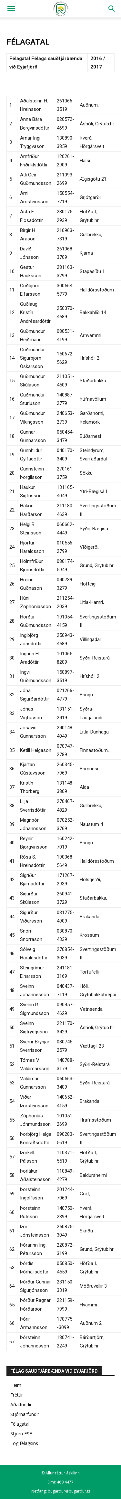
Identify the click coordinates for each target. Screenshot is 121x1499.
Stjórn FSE (21, 1433)
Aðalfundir (21, 1404)
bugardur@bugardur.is (69, 1491)
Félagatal (19, 1424)
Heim (15, 1385)
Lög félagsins (24, 1443)
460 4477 (65, 1482)
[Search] (112, 8)
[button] (11, 8)
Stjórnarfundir (24, 1414)
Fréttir (16, 1395)
